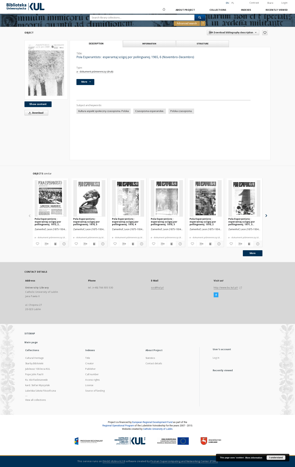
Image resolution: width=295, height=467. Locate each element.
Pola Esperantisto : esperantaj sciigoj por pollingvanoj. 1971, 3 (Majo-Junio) (241, 221)
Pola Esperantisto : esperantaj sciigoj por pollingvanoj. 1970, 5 (86, 221)
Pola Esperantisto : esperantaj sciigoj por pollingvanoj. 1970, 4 (125, 221)
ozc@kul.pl (157, 287)
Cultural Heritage (34, 358)
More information (253, 457)
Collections (218, 9)
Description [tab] (96, 43)
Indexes (246, 9)
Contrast (254, 2)
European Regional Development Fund (152, 422)
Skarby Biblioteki (34, 363)
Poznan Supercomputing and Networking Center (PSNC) (184, 461)
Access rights (92, 379)
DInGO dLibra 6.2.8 (114, 461)
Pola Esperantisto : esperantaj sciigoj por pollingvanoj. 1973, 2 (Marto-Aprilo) (48, 221)
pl (233, 3)
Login (284, 2)
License (89, 385)
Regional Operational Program (118, 425)
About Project (185, 9)
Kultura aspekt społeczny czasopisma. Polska (103, 111)
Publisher (90, 368)
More (253, 253)
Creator (89, 363)
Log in (216, 357)
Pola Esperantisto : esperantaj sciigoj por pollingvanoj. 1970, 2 (203, 221)
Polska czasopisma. (181, 111)
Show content (38, 104)
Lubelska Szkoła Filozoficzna (40, 390)
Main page (31, 342)
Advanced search (187, 23)
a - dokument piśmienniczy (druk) (94, 71)
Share (270, 3)
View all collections (35, 400)
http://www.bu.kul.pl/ (226, 287)
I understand (276, 457)
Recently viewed (277, 9)
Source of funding (95, 390)
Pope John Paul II (34, 374)
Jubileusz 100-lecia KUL (37, 368)
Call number (92, 374)
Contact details (154, 363)
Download (35, 113)
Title (87, 358)
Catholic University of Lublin (157, 428)
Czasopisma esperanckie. (149, 111)
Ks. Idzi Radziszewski (36, 379)
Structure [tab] (202, 43)
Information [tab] (149, 43)
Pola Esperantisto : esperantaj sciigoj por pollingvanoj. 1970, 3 (164, 221)
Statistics (150, 358)
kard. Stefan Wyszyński (37, 385)
